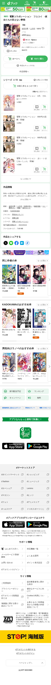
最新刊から (44, 91)
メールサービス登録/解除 (10, 555)
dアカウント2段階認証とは (10, 596)
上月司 (32, 29)
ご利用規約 (6, 583)
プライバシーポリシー (9, 590)
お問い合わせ (7, 563)
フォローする (43, 28)
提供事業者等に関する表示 (35, 583)
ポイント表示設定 (34, 563)
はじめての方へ (9, 548)
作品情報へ (24, 71)
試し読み (13, 51)
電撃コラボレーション (20, 222)
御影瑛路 (37, 206)
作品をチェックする (27, 65)
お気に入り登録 (42, 80)
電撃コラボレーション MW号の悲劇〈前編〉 (31, 118)
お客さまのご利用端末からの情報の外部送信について (35, 604)
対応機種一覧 (32, 549)
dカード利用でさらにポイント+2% (32, 47)
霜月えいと (26, 208)
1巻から (35, 91)
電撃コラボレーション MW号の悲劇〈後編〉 (31, 138)
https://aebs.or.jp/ (24, 626)
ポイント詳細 (28, 43)
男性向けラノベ (18, 214)
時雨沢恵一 (28, 206)
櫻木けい (12, 208)
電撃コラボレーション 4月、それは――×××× (31, 97)
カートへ (16, 59)
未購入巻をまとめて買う (27, 86)
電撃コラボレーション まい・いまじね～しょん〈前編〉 (31, 159)
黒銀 (19, 208)
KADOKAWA (15, 211)
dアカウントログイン (10, 569)
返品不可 (24, 50)
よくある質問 (32, 556)
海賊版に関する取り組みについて (9, 604)
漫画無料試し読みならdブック (11, 408)
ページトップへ (25, 663)
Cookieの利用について (35, 596)
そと (44, 206)
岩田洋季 (25, 29)
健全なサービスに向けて (35, 590)
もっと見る (42, 261)
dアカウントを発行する (26, 649)
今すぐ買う (39, 59)
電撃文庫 (15, 218)
